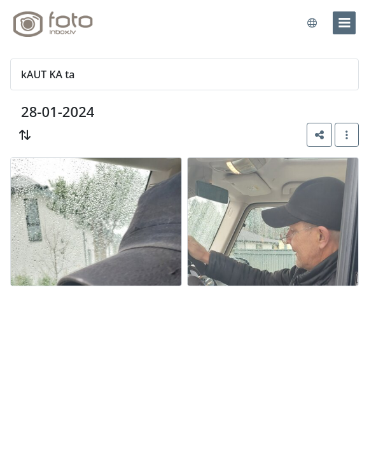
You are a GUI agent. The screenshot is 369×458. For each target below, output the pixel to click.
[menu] (344, 22)
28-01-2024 (57, 111)
